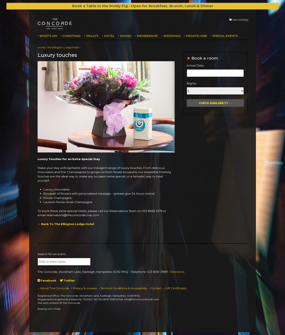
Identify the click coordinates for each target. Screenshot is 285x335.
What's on (48, 36)
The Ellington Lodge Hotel (63, 47)
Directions (177, 272)
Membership (147, 36)
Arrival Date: (195, 65)
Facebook (47, 280)
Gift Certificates (176, 288)
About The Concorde (54, 288)
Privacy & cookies (85, 288)
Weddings (171, 36)
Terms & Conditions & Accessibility (124, 288)
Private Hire (196, 36)
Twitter (67, 280)
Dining (125, 36)
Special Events (225, 36)
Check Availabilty (213, 103)
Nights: (192, 83)
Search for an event (52, 254)
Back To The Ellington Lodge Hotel (67, 224)
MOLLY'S (92, 36)
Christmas (72, 36)
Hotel (109, 36)
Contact (156, 288)
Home (41, 47)
